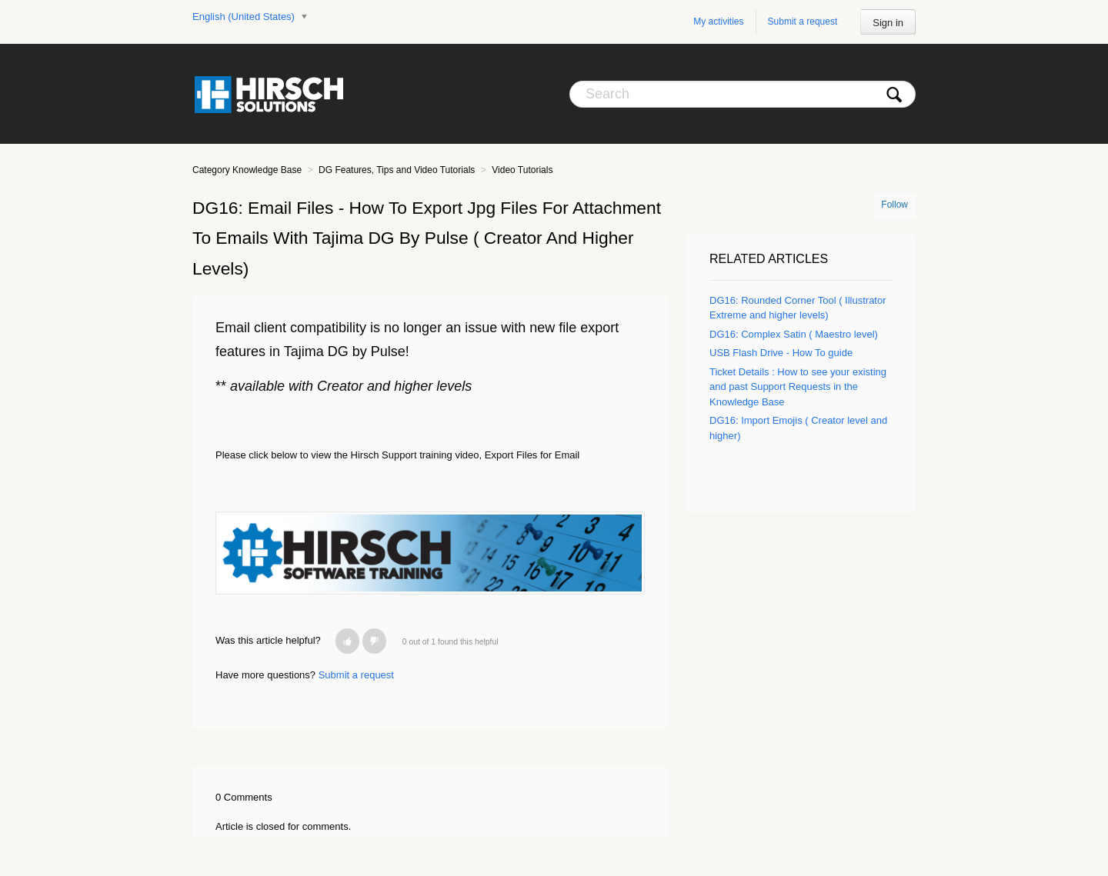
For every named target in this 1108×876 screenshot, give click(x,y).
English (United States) (245, 16)
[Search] (742, 94)
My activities (718, 21)
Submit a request (803, 21)
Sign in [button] (888, 22)
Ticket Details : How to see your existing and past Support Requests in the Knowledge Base (797, 387)
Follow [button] (894, 204)
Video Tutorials (522, 170)
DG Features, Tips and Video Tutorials (397, 170)
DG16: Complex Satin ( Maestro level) (793, 334)
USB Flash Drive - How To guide (781, 352)
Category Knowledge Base (247, 170)
